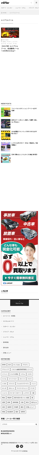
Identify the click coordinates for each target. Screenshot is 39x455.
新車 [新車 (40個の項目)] (8, 402)
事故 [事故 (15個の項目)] (3, 397)
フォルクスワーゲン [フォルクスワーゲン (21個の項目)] (23, 383)
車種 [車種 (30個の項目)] (3, 412)
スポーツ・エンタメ (6, 8)
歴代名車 (6, 347)
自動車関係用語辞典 (7, 431)
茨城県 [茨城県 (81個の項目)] (16, 407)
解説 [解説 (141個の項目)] (22, 407)
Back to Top (19, 303)
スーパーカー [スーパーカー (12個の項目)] (13, 379)
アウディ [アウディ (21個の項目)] (25, 365)
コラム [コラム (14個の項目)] (23, 374)
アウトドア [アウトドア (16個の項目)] (5, 369)
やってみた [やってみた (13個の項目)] (16, 365)
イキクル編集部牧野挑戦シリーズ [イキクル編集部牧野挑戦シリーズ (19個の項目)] (22, 369)
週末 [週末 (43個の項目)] (16, 412)
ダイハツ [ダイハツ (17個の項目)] (22, 379)
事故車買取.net (6, 433)
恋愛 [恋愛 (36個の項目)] (3, 402)
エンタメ (9, 43)
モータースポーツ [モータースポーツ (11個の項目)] (15, 393)
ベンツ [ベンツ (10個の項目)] (34, 383)
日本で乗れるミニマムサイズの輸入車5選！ (24, 154)
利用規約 (3, 443)
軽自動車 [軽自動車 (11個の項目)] (10, 412)
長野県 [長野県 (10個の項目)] (23, 412)
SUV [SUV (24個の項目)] (9, 365)
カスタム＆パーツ (8, 321)
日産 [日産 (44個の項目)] (22, 402)
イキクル (24, 451)
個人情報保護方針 (11, 443)
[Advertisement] (19, 79)
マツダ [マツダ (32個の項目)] (32, 388)
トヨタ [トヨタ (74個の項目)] (4, 383)
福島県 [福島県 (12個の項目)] (9, 407)
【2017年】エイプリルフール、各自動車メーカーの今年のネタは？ (10, 48)
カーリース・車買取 (9, 316)
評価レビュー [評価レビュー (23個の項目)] (30, 407)
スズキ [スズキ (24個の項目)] (30, 374)
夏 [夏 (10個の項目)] (32, 397)
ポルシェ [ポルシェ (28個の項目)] (11, 388)
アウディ (9, 41)
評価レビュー (7, 353)
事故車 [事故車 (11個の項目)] (9, 397)
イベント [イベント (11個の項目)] (5, 374)
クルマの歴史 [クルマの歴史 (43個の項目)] (14, 374)
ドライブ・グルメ (34, 8)
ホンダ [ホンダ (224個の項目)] (4, 388)
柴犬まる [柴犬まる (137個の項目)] (34, 402)
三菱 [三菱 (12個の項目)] (33, 393)
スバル (15, 43)
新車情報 (6, 342)
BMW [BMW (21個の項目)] (4, 365)
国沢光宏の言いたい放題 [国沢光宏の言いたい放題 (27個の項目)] (21, 397)
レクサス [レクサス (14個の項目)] (26, 393)
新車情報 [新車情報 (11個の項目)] (15, 402)
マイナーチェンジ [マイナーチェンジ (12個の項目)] (22, 388)
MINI (4, 41)
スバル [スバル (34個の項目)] (4, 379)
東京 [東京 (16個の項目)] (27, 402)
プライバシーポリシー (24, 443)
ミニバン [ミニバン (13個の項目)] (5, 393)
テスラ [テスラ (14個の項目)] (30, 379)
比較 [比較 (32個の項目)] (3, 407)
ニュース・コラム (20, 8)
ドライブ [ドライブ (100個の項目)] (11, 383)
